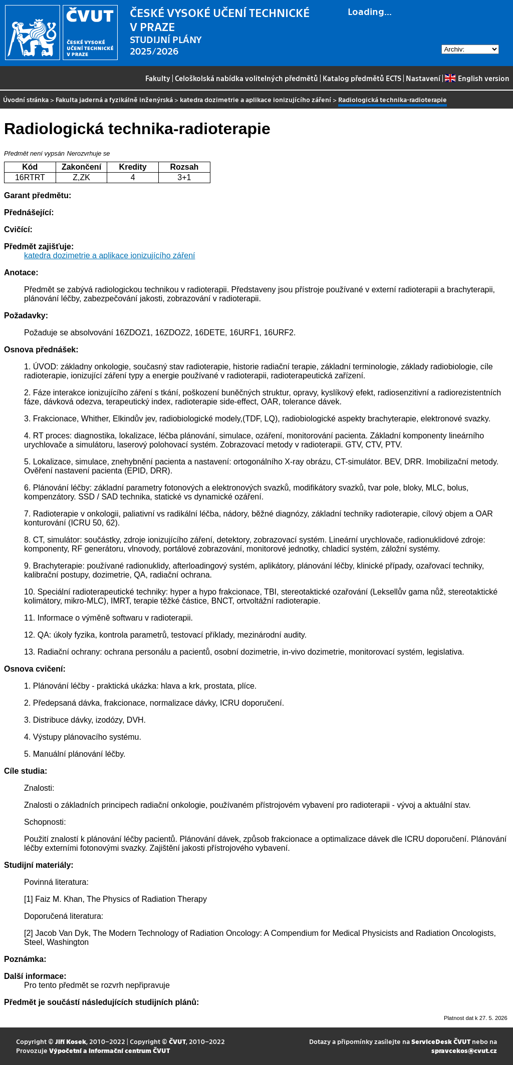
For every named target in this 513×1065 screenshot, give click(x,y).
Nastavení (423, 78)
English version (477, 78)
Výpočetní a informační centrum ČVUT (109, 1050)
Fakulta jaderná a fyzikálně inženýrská (114, 99)
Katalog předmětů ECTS (362, 78)
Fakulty (157, 78)
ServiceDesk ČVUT (440, 1041)
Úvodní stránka (26, 99)
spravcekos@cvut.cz (464, 1050)
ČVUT (177, 1041)
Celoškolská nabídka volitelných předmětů (246, 78)
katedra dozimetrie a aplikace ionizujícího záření (255, 99)
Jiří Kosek (70, 1041)
